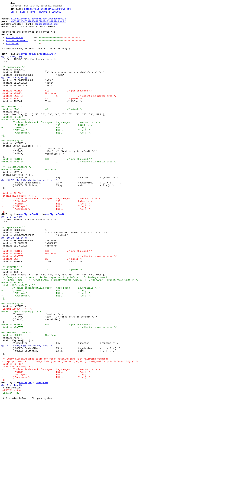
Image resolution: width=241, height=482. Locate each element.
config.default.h (17, 46)
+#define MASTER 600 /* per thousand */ (46, 188)
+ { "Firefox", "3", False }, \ (46, 147)
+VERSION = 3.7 (11, 468)
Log (13, 13)
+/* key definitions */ (16, 197)
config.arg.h (14, 43)
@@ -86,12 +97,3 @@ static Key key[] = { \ (29, 213)
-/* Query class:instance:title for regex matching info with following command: (54, 427)
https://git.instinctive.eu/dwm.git (47, 10)
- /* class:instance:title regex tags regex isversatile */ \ (50, 235)
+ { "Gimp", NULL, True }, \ (45, 150)
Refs (32, 13)
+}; (3, 159)
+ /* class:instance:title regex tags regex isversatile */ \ (50, 143)
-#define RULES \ (12, 229)
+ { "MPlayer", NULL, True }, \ (45, 153)
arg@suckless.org (47, 27)
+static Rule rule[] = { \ (18, 140)
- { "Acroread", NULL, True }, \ (45, 247)
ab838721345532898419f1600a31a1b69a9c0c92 (38, 24)
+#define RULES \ (12, 137)
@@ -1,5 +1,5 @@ (11, 459)
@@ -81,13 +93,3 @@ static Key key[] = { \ (29, 411)
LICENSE (56, 13)
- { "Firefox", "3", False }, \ (46, 238)
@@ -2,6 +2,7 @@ (11, 65)
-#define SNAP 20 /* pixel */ (41, 307)
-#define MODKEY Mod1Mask (28, 109)
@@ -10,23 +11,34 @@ (14, 282)
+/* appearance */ (13, 77)
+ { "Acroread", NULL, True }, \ (45, 156)
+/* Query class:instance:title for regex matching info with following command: (54, 329)
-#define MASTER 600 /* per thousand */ (46, 106)
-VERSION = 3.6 (11, 465)
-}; (3, 251)
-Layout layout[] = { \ (16, 367)
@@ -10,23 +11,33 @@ (14, 90)
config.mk (12, 50)
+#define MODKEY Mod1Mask (28, 200)
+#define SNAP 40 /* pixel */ (41, 128)
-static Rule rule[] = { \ (18, 232)
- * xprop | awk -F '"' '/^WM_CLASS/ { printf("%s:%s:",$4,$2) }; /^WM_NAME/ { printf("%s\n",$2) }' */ (69, 430)
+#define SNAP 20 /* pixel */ (41, 320)
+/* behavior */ (11, 125)
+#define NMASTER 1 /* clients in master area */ (58, 191)
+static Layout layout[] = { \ (21, 370)
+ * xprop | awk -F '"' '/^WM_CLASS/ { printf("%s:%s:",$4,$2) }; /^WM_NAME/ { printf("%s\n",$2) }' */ (69, 333)
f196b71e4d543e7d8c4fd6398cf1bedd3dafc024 (38, 20)
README (43, 13)
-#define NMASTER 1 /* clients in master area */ (58, 112)
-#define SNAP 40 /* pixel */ (41, 115)
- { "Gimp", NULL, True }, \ (45, 241)
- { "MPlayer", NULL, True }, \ (45, 244)
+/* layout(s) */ (12, 165)
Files (22, 13)
